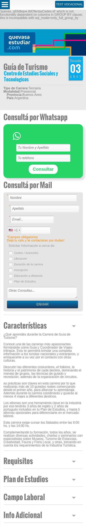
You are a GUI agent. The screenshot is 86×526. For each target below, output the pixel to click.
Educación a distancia (28, 275)
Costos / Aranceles (26, 253)
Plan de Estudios (25, 281)
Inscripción (21, 270)
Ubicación (20, 258)
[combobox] (14, 230)
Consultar (43, 169)
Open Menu (5, 4)
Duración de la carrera (28, 264)
